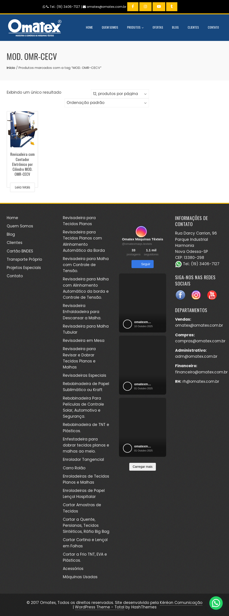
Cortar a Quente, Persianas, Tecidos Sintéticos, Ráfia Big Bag (86, 525)
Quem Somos (110, 27)
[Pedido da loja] (107, 102)
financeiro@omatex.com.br (201, 372)
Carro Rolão (74, 468)
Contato (213, 27)
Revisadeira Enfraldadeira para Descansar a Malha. (82, 311)
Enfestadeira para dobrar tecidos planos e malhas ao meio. (86, 445)
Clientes (193, 27)
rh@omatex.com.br (200, 381)
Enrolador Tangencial (83, 459)
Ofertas (158, 27)
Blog (175, 27)
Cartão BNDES (20, 251)
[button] (216, 603)
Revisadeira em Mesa (83, 340)
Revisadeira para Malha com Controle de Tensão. (86, 264)
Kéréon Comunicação (181, 602)
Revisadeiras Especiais (84, 375)
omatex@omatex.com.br (199, 325)
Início (11, 67)
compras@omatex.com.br (200, 341)
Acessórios (73, 568)
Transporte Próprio (24, 259)
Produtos (135, 28)
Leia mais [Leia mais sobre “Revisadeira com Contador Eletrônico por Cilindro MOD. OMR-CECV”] (22, 187)
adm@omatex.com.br (196, 356)
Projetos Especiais (24, 267)
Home (89, 27)
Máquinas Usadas (80, 577)
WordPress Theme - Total (99, 607)
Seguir (142, 264)
